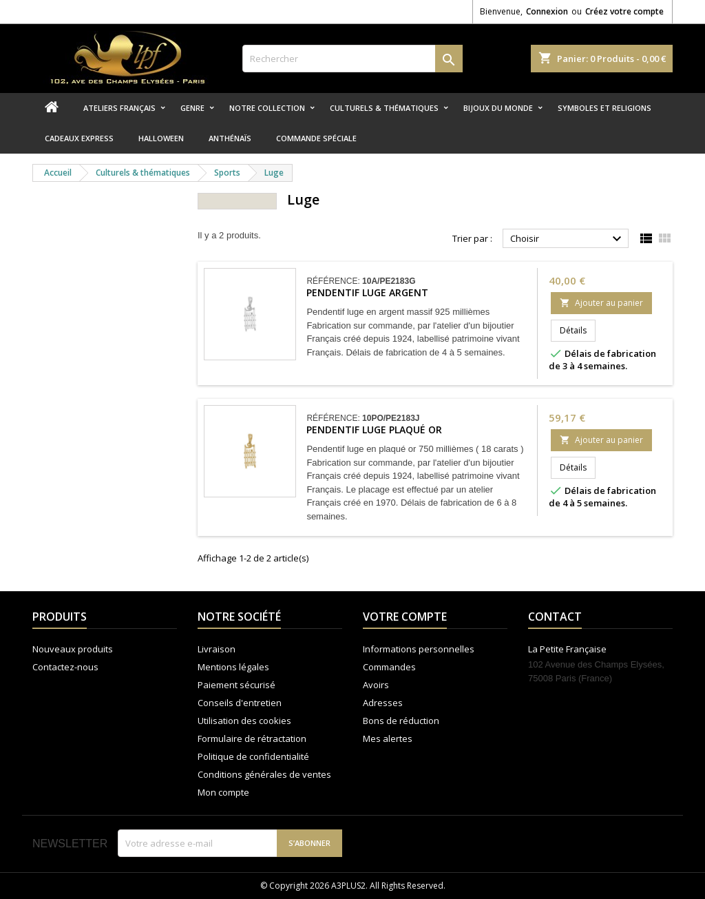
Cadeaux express (79, 138)
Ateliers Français (119, 108)
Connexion (547, 11)
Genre (192, 108)
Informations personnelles (418, 649)
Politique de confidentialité (253, 756)
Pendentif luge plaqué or (374, 429)
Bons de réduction (401, 720)
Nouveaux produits (72, 649)
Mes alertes (387, 738)
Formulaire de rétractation (252, 738)
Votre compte (405, 616)
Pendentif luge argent (367, 292)
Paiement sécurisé (236, 685)
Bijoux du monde (498, 108)
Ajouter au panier (601, 303)
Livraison (216, 649)
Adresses (383, 702)
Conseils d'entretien (240, 702)
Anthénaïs (230, 138)
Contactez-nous (65, 667)
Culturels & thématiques (384, 108)
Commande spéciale (316, 138)
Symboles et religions (604, 108)
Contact (555, 616)
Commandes (389, 667)
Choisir (567, 239)
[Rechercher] (352, 58)
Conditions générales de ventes (264, 774)
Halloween (161, 138)
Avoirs (376, 685)
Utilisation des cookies (244, 720)
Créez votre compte (624, 11)
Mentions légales (233, 667)
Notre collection (267, 108)
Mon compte (223, 792)
